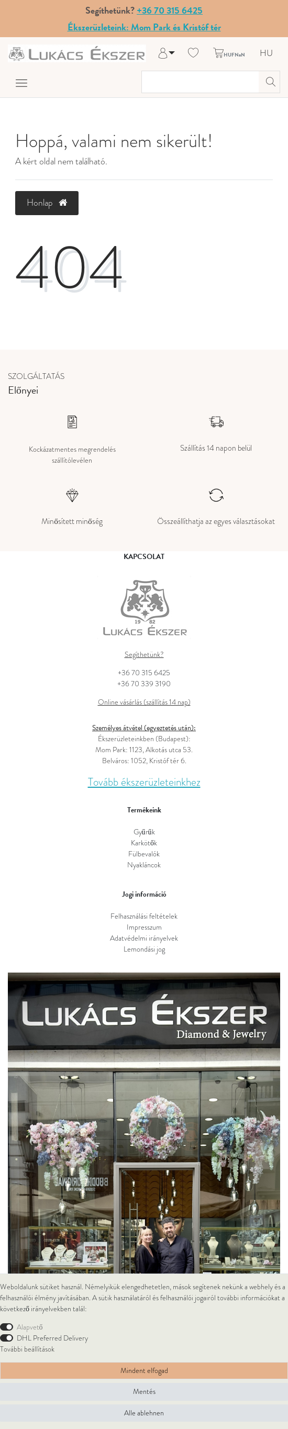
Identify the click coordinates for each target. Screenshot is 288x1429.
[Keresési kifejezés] (200, 82)
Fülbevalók (144, 854)
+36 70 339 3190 (144, 684)
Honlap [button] (47, 202)
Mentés (144, 1392)
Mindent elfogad (144, 1371)
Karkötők (144, 843)
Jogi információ (144, 894)
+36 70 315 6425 (170, 10)
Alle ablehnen (144, 1413)
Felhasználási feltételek (144, 916)
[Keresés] (269, 82)
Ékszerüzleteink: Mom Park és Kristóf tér (144, 27)
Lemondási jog (144, 949)
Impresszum (144, 927)
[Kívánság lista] (193, 53)
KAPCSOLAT (144, 556)
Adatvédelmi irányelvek (144, 938)
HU (266, 53)
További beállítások (27, 1349)
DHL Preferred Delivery (52, 1338)
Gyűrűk (144, 832)
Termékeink (144, 810)
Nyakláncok (144, 865)
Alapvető (30, 1327)
